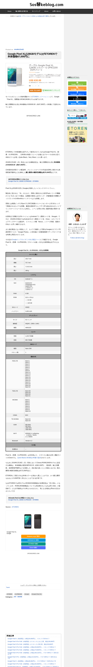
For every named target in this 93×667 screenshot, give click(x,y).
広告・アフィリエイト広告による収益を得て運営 (33, 16)
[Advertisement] (33, 32)
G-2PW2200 (18, 596)
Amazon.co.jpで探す (33, 539)
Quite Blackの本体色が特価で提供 (29, 460)
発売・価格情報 (19, 599)
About (46, 11)
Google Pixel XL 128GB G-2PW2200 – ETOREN (23, 183)
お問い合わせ (57, 11)
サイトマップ (36, 11)
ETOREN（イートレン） (40, 99)
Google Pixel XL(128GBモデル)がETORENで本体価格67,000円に (32, 56)
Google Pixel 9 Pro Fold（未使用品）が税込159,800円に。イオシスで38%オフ (32, 649)
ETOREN (15, 509)
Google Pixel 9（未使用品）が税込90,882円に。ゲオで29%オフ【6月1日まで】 (32, 663)
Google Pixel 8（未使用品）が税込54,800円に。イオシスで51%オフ (28, 641)
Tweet (8, 590)
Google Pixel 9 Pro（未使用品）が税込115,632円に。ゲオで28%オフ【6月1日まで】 (32, 660)
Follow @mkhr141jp (77, 238)
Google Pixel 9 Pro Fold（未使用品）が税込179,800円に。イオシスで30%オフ (32, 652)
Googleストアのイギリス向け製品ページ (26, 242)
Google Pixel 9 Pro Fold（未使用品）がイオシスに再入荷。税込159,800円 (30, 647)
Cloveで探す (33, 550)
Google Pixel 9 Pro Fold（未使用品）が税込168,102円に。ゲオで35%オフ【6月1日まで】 (33, 655)
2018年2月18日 (19, 49)
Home (10, 11)
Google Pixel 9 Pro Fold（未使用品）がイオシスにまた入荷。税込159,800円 (31, 644)
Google (27, 596)
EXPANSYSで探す (33, 542)
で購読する (77, 83)
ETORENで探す (33, 546)
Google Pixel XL (37, 596)
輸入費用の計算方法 (22, 11)
